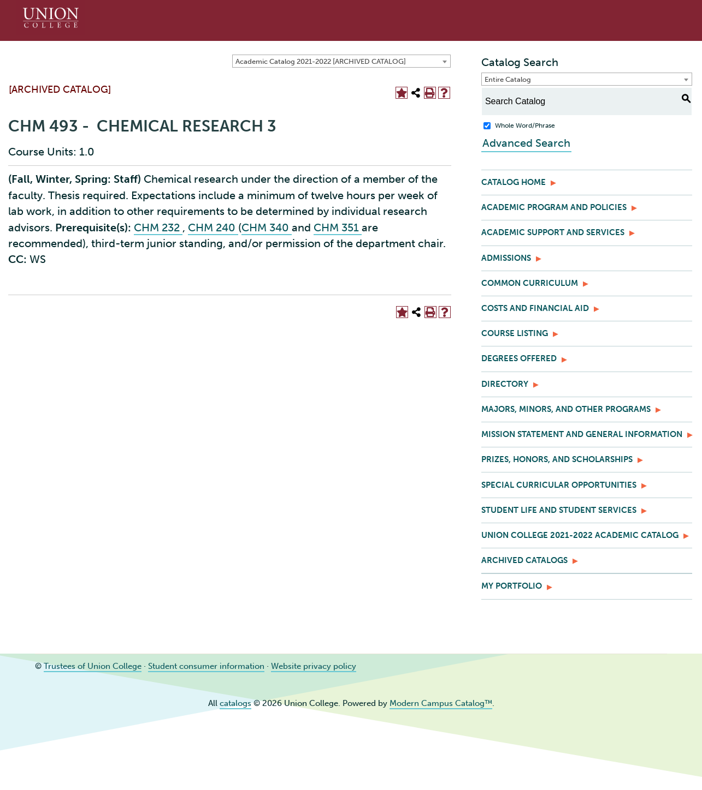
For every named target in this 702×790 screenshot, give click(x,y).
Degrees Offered (519, 358)
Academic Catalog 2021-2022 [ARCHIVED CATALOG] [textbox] (320, 61)
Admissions (506, 258)
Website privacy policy (313, 666)
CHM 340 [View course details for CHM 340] (266, 227)
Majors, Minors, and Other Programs (566, 409)
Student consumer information (206, 666)
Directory (504, 384)
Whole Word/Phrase (525, 125)
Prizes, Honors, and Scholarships (557, 459)
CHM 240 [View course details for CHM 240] (213, 227)
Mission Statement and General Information (581, 434)
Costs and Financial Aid (535, 308)
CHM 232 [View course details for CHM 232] (158, 227)
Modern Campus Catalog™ (441, 703)
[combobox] (341, 61)
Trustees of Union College (92, 666)
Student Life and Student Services (558, 510)
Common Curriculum (529, 283)
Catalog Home (513, 182)
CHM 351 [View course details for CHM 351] (338, 227)
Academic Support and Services (552, 232)
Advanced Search (525, 142)
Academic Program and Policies (554, 207)
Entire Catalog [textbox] (508, 79)
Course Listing (514, 333)
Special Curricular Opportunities (558, 485)
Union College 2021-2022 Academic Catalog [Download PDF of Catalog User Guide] (580, 535)
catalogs (235, 703)
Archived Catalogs (524, 560)
